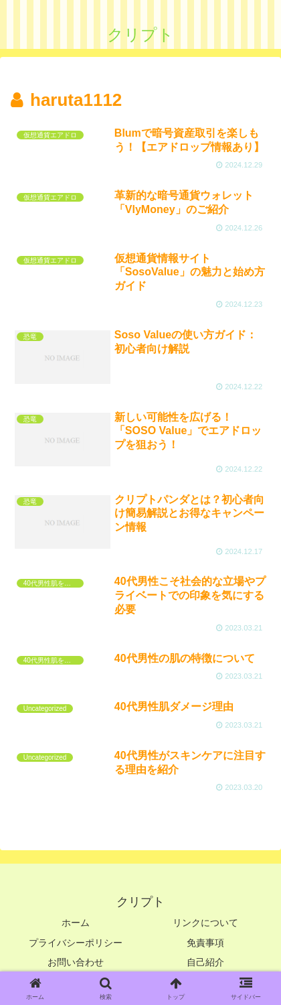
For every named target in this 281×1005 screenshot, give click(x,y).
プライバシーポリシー (75, 942)
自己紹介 (205, 962)
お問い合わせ (76, 962)
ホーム (76, 922)
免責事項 (205, 942)
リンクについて (205, 922)
